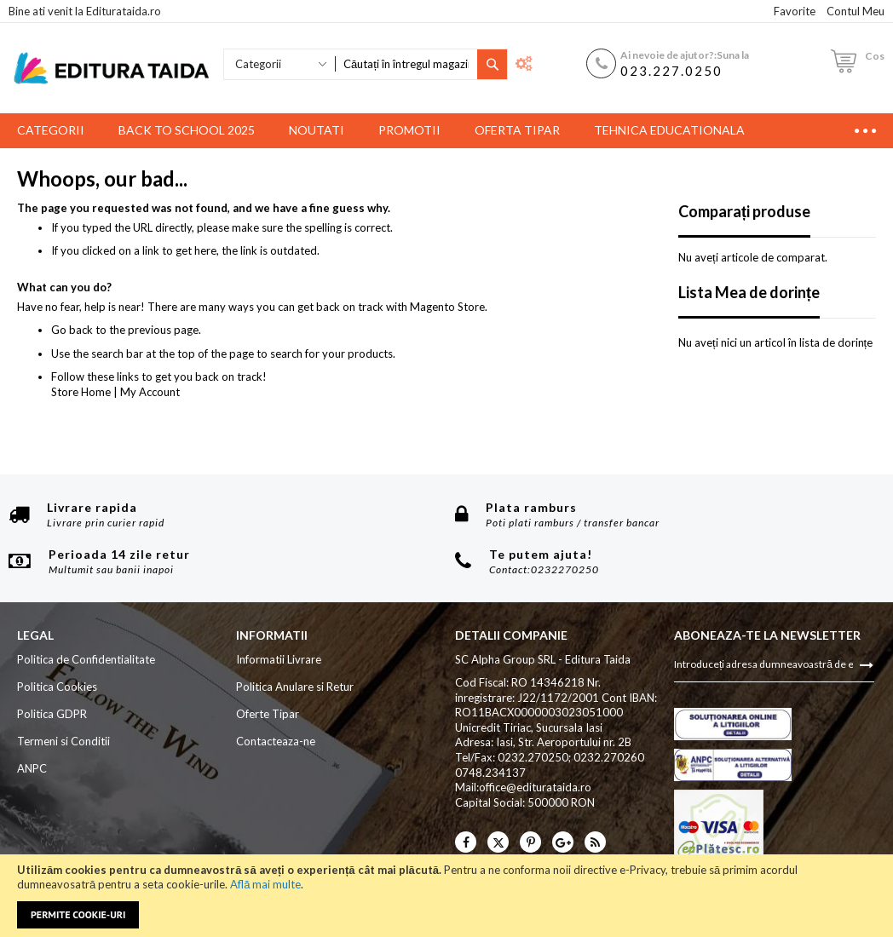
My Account (150, 392)
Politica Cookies (57, 686)
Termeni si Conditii (63, 741)
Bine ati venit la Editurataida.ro (85, 11)
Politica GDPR (52, 714)
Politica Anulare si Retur (295, 686)
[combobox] (406, 64)
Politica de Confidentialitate (86, 659)
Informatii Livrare (278, 659)
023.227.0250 (671, 70)
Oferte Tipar (267, 714)
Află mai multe (265, 884)
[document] (446, 895)
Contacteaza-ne (275, 741)
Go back (72, 329)
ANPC (32, 768)
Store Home (81, 392)
